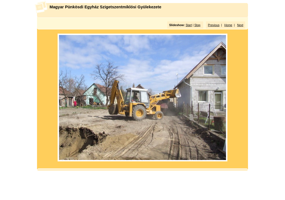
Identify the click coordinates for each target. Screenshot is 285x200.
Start (189, 25)
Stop (197, 25)
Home (228, 25)
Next (240, 25)
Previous (213, 25)
